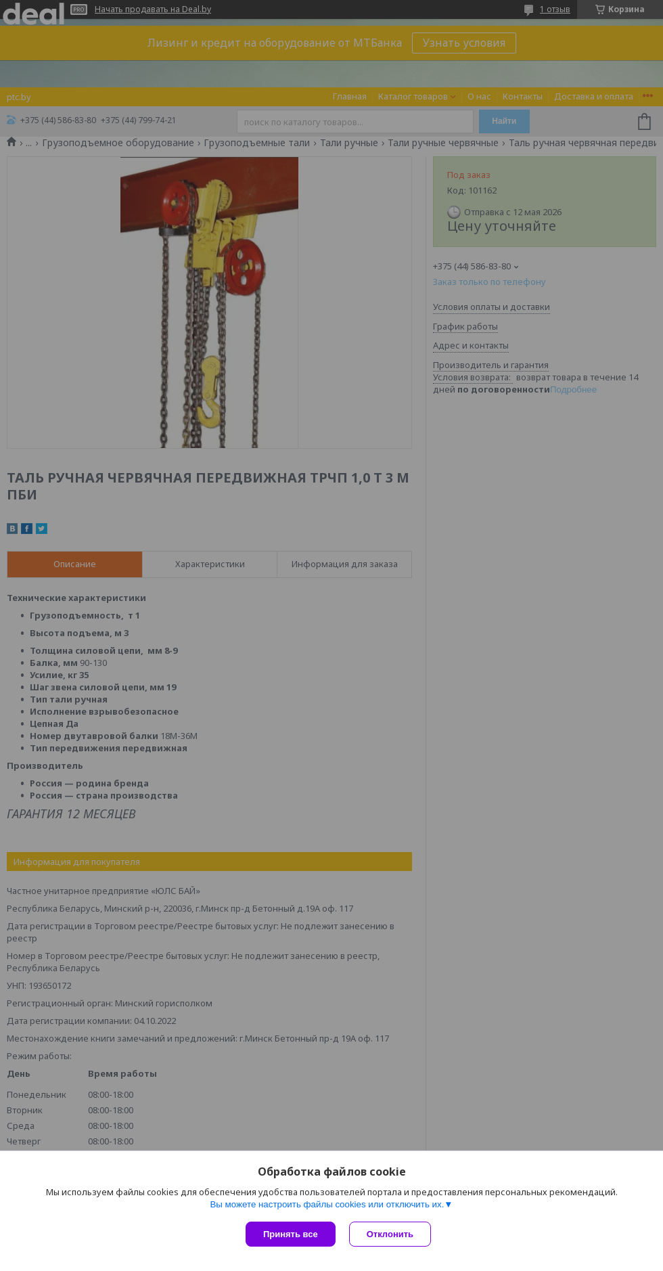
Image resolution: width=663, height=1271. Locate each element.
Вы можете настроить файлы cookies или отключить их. (327, 1204)
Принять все (290, 1234)
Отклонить (390, 1234)
